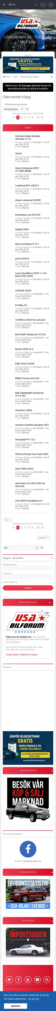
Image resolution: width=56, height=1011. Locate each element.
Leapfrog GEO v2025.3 (27, 185)
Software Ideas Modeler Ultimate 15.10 (27, 137)
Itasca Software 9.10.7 (27, 244)
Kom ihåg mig (11, 582)
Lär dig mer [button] (33, 999)
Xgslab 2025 (22, 229)
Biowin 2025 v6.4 (24, 349)
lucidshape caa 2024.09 (27, 214)
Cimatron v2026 (23, 410)
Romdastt (37, 142)
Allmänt (25, 147)
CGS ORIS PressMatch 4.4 (29, 500)
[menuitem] (12, 4)
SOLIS (18, 153)
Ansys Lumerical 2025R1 (28, 200)
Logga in (7, 558)
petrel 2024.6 (22, 258)
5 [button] (32, 117)
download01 (38, 294)
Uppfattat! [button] (15, 1006)
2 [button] (21, 117)
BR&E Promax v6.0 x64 (27, 378)
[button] (14, 117)
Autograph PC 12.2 (25, 439)
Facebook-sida (30, 861)
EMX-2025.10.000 (24, 363)
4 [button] (28, 117)
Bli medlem (18, 558)
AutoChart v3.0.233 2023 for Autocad (30, 484)
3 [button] (25, 117)
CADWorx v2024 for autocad (30, 319)
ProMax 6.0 (21, 305)
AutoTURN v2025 (24, 468)
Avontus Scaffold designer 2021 (32, 424)
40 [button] (38, 117)
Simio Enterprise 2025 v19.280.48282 (27, 169)
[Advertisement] (28, 701)
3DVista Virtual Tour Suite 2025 (31, 454)
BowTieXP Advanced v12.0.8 (30, 334)
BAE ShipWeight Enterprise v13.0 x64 (29, 394)
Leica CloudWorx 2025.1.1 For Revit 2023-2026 (31, 274)
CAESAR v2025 (23, 290)
